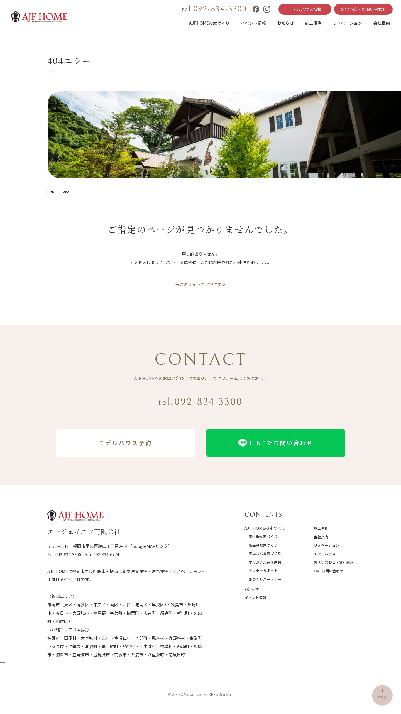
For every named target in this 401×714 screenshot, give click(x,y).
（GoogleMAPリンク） (150, 546)
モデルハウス (325, 553)
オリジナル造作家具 (265, 562)
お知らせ (285, 23)
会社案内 (381, 23)
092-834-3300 (68, 554)
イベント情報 (253, 23)
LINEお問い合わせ (328, 570)
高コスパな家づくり (265, 553)
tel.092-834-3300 (214, 9)
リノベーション (347, 23)
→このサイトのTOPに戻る (200, 284)
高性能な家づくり (263, 536)
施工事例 (313, 23)
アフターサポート (263, 570)
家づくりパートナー (265, 579)
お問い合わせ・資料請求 (334, 562)
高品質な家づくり (263, 545)
